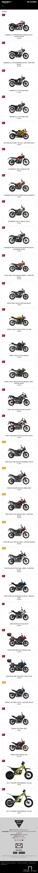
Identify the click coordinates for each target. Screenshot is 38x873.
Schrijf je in (21, 852)
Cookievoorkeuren (32, 863)
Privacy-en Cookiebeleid (22, 863)
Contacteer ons (4, 864)
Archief (15, 852)
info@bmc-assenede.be (21, 838)
